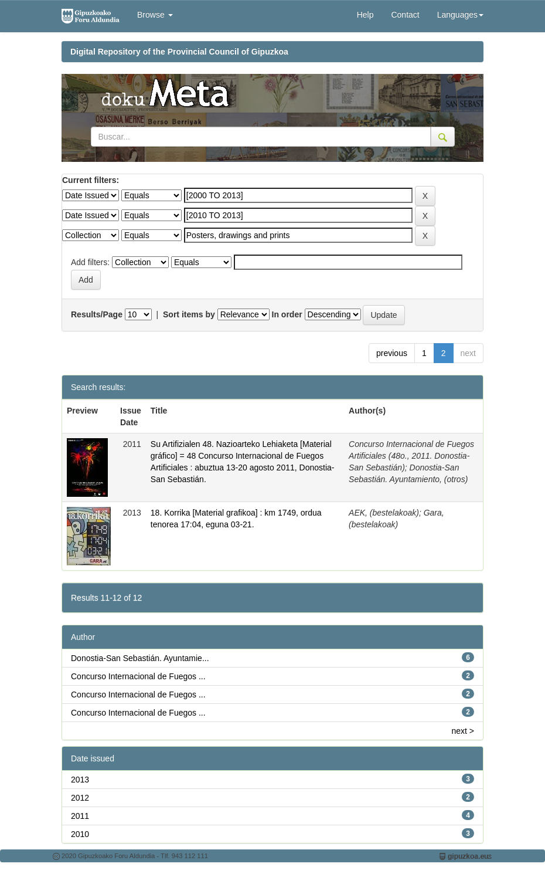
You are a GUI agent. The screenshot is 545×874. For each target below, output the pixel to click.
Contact (405, 14)
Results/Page (96, 314)
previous (391, 353)
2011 (80, 816)
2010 (80, 834)
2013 (80, 779)
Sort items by (189, 314)
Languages (460, 14)
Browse (155, 14)
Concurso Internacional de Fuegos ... (138, 676)
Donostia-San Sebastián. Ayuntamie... (140, 658)
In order (287, 314)
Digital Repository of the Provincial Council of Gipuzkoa (179, 51)
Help (365, 14)
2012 (80, 797)
